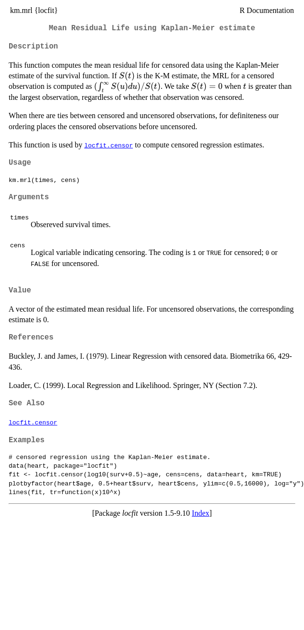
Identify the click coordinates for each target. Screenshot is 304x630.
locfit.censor (108, 145)
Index (200, 513)
